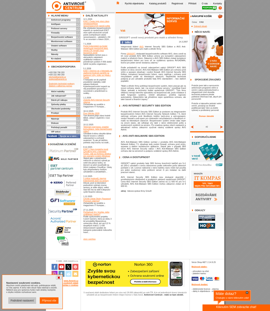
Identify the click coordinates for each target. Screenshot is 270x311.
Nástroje (55, 119)
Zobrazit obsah (200, 26)
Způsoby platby (58, 104)
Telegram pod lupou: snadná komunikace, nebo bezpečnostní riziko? (97, 129)
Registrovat (177, 3)
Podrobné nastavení (22, 300)
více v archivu (89, 239)
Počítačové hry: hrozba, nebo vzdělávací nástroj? (96, 213)
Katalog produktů (157, 3)
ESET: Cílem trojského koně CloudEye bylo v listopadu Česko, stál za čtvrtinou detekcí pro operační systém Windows (97, 152)
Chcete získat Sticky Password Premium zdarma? (97, 199)
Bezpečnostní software (62, 37)
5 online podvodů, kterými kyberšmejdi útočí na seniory (96, 179)
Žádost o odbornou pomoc (60, 86)
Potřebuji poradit (59, 127)
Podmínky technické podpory (61, 83)
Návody (54, 54)
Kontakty (217, 3)
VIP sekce (56, 132)
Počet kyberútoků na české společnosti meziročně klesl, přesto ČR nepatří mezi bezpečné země (95, 49)
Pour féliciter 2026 (91, 113)
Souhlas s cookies (69, 285)
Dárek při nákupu (59, 100)
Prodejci (55, 113)
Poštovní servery (59, 28)
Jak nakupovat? (58, 96)
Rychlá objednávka (134, 3)
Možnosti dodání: (200, 284)
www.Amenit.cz (71, 281)
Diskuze (55, 123)
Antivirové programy (61, 20)
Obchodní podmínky (60, 109)
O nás (205, 3)
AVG (142, 46)
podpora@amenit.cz (58, 79)
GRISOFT (131, 54)
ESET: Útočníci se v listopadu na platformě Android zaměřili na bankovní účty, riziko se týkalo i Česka (97, 74)
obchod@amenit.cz (57, 77)
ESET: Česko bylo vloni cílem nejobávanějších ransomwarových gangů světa (96, 23)
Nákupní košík (202, 16)
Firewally (55, 33)
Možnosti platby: (199, 267)
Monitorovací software (61, 41)
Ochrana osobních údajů (66, 283)
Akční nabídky (58, 91)
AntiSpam (56, 24)
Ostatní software (59, 46)
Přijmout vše (49, 300)
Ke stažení (56, 58)
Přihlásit (192, 3)
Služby (54, 50)
